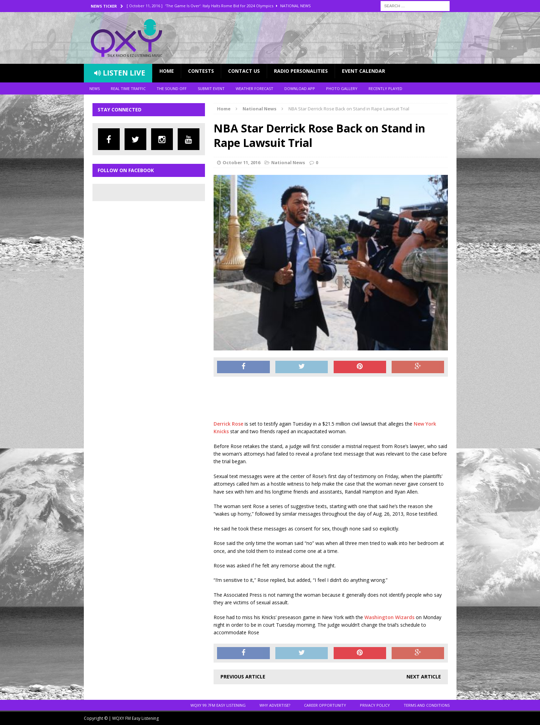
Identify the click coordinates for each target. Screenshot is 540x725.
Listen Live (119, 73)
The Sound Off (172, 88)
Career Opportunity (325, 705)
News (94, 88)
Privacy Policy (375, 705)
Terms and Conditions (427, 705)
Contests (201, 71)
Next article (423, 676)
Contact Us (244, 71)
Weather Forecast (254, 88)
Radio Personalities (301, 71)
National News (288, 162)
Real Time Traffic (128, 88)
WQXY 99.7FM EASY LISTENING (218, 705)
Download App (299, 88)
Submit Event (211, 88)
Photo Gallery (341, 88)
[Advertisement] (339, 399)
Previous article (242, 676)
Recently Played (385, 88)
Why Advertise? (274, 705)
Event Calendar (363, 71)
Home (166, 71)
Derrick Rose (228, 423)
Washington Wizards (389, 617)
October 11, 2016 (241, 162)
